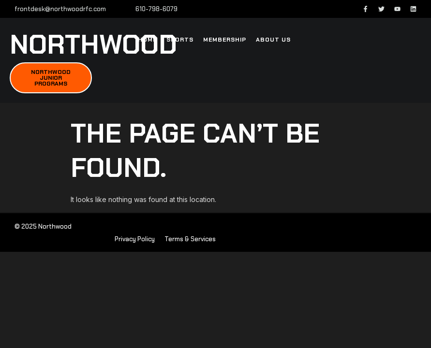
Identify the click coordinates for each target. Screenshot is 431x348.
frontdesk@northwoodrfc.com (60, 9)
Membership (224, 40)
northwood (93, 44)
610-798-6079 (156, 9)
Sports (179, 40)
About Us (273, 40)
